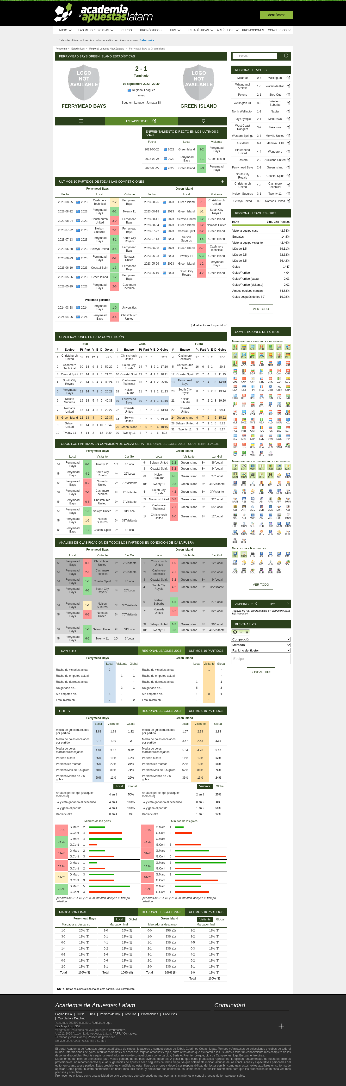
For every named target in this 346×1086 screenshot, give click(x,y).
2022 (171, 159)
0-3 (201, 256)
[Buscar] (285, 56)
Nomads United (129, 258)
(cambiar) (241, 613)
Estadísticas (201, 30)
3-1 (259, 193)
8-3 (259, 103)
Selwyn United (99, 249)
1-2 (202, 149)
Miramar (242, 78)
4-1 (114, 239)
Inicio (65, 30)
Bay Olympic (243, 119)
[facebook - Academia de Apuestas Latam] (236, 1016)
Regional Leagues (141, 90)
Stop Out (275, 94)
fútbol (180, 1048)
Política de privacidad (101, 1037)
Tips (175, 30)
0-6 (87, 501)
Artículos (228, 30)
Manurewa (275, 119)
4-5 (201, 239)
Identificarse (276, 15)
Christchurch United (100, 220)
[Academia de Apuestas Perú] (272, 1026)
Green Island (198, 106)
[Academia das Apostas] (227, 1026)
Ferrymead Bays (84, 106)
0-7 (201, 248)
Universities (129, 307)
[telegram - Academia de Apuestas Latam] (245, 1016)
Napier (275, 111)
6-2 (174, 499)
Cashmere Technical (99, 202)
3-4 (114, 317)
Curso (127, 30)
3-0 (114, 221)
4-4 (259, 151)
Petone (242, 94)
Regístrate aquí (101, 1022)
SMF (78, 1026)
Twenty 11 (129, 211)
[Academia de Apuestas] (254, 1026)
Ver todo (261, 309)
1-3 (114, 267)
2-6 (114, 286)
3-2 (201, 231)
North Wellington (242, 111)
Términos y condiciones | (71, 1037)
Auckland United (275, 160)
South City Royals (129, 239)
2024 (84, 307)
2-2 (114, 202)
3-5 (114, 249)
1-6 (259, 86)
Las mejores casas (96, 30)
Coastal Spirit (99, 267)
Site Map (61, 1026)
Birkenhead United (242, 151)
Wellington (275, 78)
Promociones (253, 30)
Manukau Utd (275, 143)
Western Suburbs (275, 103)
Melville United (275, 135)
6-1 (114, 211)
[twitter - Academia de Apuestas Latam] (218, 1016)
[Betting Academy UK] (263, 1026)
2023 (141, 96)
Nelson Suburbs (99, 230)
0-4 (259, 78)
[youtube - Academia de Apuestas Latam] (227, 1016)
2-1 (202, 159)
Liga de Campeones (218, 1055)
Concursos (279, 30)
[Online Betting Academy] (245, 1026)
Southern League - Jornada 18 (141, 102)
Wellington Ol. (242, 103)
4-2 (201, 273)
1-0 (114, 307)
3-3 (259, 135)
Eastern (242, 160)
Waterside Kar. (275, 86)
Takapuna (275, 127)
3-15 (201, 202)
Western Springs (242, 135)
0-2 (114, 258)
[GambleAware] (66, 1082)
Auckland (242, 143)
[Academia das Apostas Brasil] (236, 1026)
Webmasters (117, 1030)
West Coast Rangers (242, 127)
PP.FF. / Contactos (124, 1033)
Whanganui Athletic (242, 86)
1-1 (201, 211)
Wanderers (275, 151)
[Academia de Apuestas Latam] (218, 1026)
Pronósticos (150, 30)
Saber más (147, 40)
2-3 (202, 168)
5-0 (259, 176)
